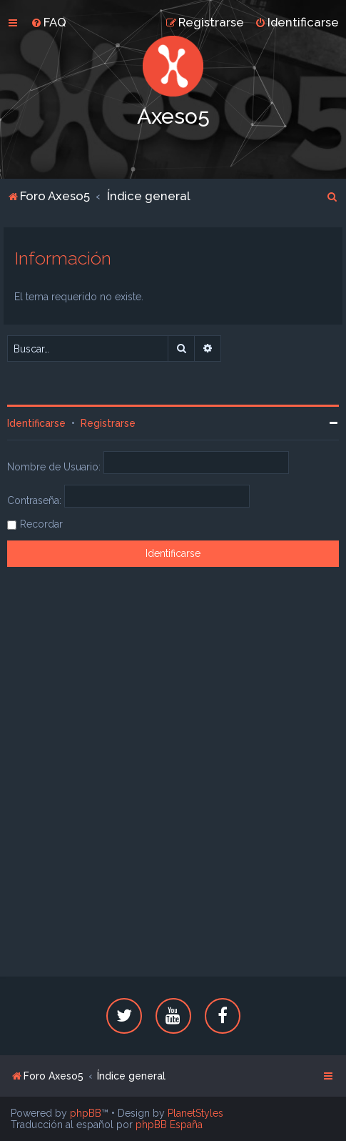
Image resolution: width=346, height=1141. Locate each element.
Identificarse (36, 423)
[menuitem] (48, 22)
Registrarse (108, 423)
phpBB (85, 1113)
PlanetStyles (195, 1113)
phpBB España (169, 1124)
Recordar (41, 524)
